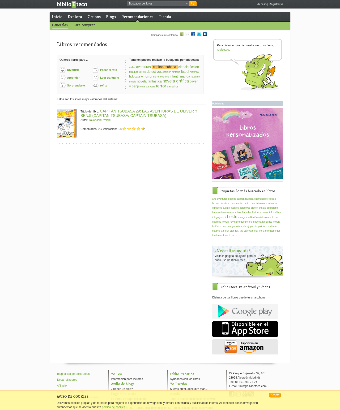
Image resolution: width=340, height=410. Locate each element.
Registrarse (276, 4)
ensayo (262, 208)
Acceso (261, 4)
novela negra (229, 226)
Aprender (73, 77)
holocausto (136, 76)
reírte (103, 85)
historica (194, 72)
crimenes (217, 208)
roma (142, 86)
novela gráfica (175, 81)
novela (132, 81)
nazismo (195, 76)
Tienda (165, 16)
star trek (225, 230)
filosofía (241, 212)
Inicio (57, 16)
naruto (271, 217)
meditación (252, 217)
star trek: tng (236, 230)
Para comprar (84, 24)
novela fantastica (149, 81)
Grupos (94, 16)
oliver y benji (243, 226)
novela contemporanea (242, 221)
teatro (219, 235)
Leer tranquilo (109, 77)
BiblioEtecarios (182, 373)
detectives (154, 71)
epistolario (272, 208)
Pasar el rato (108, 70)
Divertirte (73, 70)
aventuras (143, 67)
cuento (226, 208)
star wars (150, 86)
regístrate (223, 49)
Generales (60, 24)
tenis (225, 235)
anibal (132, 67)
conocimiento (257, 203)
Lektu (232, 216)
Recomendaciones (137, 16)
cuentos (234, 208)
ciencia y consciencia (231, 203)
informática (275, 212)
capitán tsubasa (164, 67)
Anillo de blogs (122, 383)
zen (237, 235)
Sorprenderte (76, 85)
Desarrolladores (67, 379)
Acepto (275, 395)
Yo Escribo (178, 383)
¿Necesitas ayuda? (233, 251)
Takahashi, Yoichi (99, 120)
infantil (174, 76)
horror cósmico (161, 76)
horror (148, 76)
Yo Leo (116, 373)
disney (254, 208)
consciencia (270, 203)
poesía (253, 226)
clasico (133, 71)
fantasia (176, 72)
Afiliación (62, 385)
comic (142, 71)
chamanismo (261, 199)
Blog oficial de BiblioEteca (73, 373)
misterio (262, 217)
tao (214, 235)
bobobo (232, 199)
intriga (215, 217)
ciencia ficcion (188, 67)
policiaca (262, 226)
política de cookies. (114, 407)
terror (161, 86)
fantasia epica (228, 212)
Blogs (111, 16)
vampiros (172, 86)
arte (214, 199)
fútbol (185, 71)
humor (265, 212)
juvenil (223, 217)
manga (185, 76)
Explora (75, 16)
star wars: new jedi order (267, 230)
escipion (166, 72)
